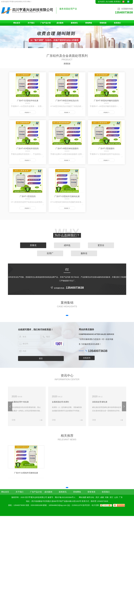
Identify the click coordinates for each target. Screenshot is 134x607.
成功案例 (59, 23)
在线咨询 (86, 358)
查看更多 (67, 63)
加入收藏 (109, 2)
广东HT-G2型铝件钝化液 (27, 101)
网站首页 (16, 23)
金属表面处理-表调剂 (60, 402)
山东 (116, 497)
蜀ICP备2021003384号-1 (65, 497)
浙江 (111, 497)
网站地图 (82, 497)
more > (27, 112)
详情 (13, 420)
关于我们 (31, 23)
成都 (102, 497)
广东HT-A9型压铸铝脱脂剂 (67, 148)
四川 (97, 497)
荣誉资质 (103, 23)
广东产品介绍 (45, 23)
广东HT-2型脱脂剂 (106, 148)
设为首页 (101, 2)
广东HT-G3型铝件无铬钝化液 (67, 196)
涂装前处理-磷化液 (98, 402)
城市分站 (90, 497)
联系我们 (117, 2)
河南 (107, 497)
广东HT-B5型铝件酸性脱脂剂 (106, 101)
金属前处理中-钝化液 (20, 402)
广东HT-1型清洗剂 (28, 196)
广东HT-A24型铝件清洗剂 (27, 148)
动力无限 (95, 505)
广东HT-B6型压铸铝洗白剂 (67, 101)
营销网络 (88, 23)
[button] (67, 315)
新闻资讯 (74, 23)
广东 (121, 497)
